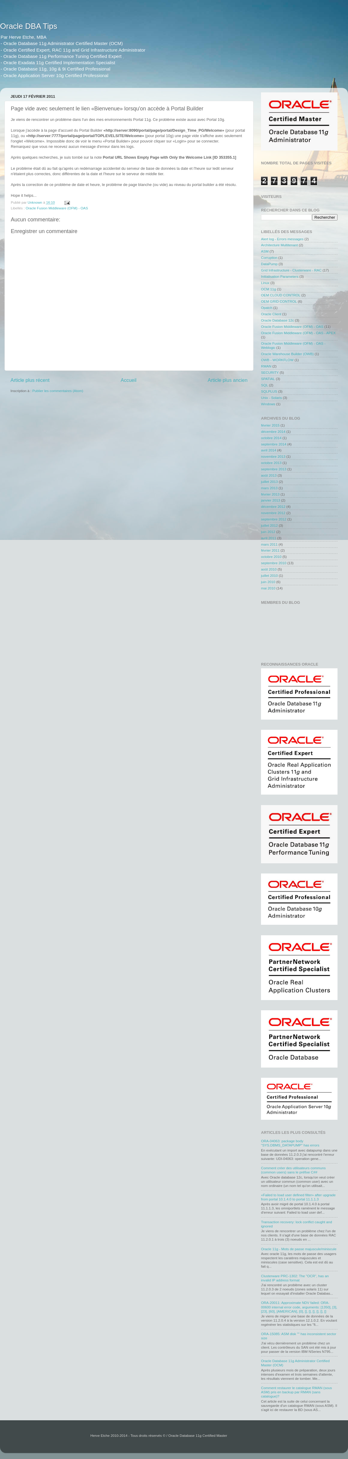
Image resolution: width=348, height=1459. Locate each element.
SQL (264, 385)
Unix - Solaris (271, 398)
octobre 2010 (271, 557)
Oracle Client (271, 314)
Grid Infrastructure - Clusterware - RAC (291, 270)
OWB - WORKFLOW (277, 360)
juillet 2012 (269, 525)
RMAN (266, 366)
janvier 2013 (270, 500)
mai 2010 (268, 588)
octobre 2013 (271, 463)
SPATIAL (268, 379)
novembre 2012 (273, 513)
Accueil (128, 380)
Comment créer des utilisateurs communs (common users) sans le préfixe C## (293, 1170)
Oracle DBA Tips (28, 26)
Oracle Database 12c (277, 320)
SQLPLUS (269, 391)
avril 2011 (268, 538)
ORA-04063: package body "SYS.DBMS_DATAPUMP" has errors (290, 1143)
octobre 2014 (271, 438)
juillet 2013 (269, 482)
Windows (268, 404)
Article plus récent (30, 380)
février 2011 (270, 550)
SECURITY (270, 372)
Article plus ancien (228, 380)
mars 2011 (269, 544)
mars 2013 (269, 488)
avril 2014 (268, 450)
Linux (265, 283)
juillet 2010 (269, 575)
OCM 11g (268, 289)
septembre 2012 (273, 519)
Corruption (269, 257)
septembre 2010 (273, 563)
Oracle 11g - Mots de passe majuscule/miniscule (298, 1249)
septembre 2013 (273, 469)
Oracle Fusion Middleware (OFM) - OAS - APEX (298, 333)
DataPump (269, 264)
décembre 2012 (273, 506)
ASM (264, 251)
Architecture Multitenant (279, 245)
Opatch (266, 308)
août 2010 (269, 569)
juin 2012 (268, 532)
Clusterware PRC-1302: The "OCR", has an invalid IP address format (295, 1278)
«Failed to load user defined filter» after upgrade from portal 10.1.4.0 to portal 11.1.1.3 (298, 1197)
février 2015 (270, 425)
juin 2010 (268, 582)
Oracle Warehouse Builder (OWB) (287, 354)
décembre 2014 (273, 431)
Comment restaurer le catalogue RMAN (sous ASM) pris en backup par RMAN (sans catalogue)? (296, 1392)
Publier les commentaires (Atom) (57, 391)
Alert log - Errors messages (282, 239)
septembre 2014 (273, 444)
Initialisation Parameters (279, 276)
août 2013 (269, 475)
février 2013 (270, 494)
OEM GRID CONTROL (279, 301)
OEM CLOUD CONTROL (280, 295)
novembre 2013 (273, 456)
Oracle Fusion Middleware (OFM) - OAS (57, 208)
